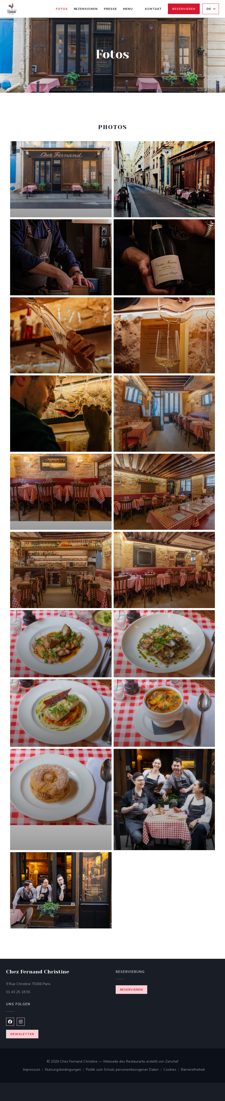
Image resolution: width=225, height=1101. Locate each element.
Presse (110, 9)
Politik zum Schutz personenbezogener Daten (124, 1070)
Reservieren (183, 9)
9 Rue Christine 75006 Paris (49, 983)
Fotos (62, 9)
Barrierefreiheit (193, 1070)
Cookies (172, 1070)
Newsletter (22, 1034)
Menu (128, 8)
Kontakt (153, 9)
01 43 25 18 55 (18, 992)
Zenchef (171, 1061)
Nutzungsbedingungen (65, 1070)
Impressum (34, 1070)
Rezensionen (86, 9)
